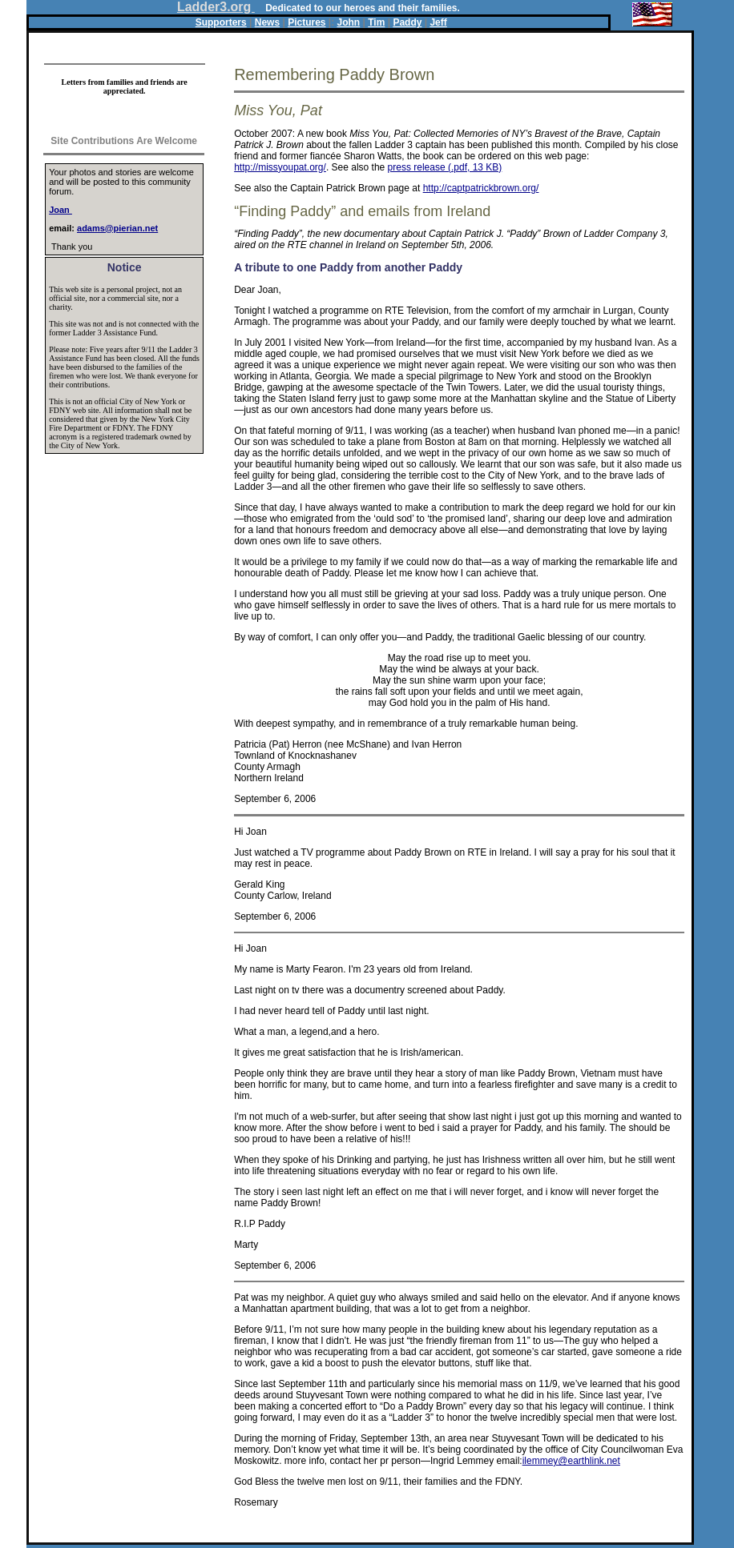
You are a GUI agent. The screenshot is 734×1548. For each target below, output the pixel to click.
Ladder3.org (216, 7)
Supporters (221, 22)
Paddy (407, 22)
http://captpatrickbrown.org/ (481, 188)
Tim (376, 22)
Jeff (438, 22)
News (267, 22)
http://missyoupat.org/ (280, 167)
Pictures (306, 22)
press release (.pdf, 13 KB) (445, 167)
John (349, 22)
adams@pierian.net (117, 228)
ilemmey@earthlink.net (571, 1460)
